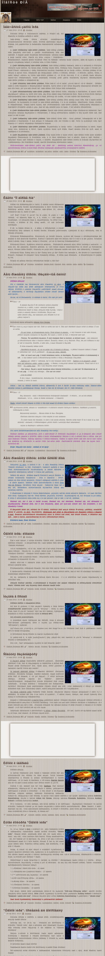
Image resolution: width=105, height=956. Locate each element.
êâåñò (80, 264)
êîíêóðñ (43, 589)
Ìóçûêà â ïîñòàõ (15, 596)
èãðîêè (55, 151)
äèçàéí (37, 646)
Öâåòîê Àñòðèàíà (13, 151)
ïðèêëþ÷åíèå (49, 264)
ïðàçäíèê (30, 450)
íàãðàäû (51, 815)
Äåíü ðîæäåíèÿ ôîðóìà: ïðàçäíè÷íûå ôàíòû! (34, 274)
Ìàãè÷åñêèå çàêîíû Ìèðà (20, 27)
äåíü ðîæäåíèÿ (64, 524)
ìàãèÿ (66, 151)
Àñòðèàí (29, 30)
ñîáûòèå (58, 264)
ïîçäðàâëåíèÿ (40, 450)
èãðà (75, 264)
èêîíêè (44, 815)
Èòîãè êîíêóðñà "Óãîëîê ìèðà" (25, 822)
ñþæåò (37, 716)
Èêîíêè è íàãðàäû (16, 763)
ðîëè (63, 264)
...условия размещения (94, 12)
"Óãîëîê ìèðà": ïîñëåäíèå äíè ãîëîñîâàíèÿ (33, 910)
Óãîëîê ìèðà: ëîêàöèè (19, 533)
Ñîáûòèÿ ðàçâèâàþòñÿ (20, 654)
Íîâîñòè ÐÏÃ (15, 2)
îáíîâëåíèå (40, 151)
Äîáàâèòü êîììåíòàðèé (88, 151)
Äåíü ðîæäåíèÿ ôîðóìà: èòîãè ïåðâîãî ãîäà (34, 458)
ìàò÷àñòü (48, 151)
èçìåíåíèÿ (31, 151)
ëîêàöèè (30, 589)
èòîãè (37, 589)
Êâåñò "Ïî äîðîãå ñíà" (19, 198)
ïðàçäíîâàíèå (51, 450)
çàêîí (61, 151)
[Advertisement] (45, 174)
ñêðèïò (31, 646)
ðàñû (57, 815)
